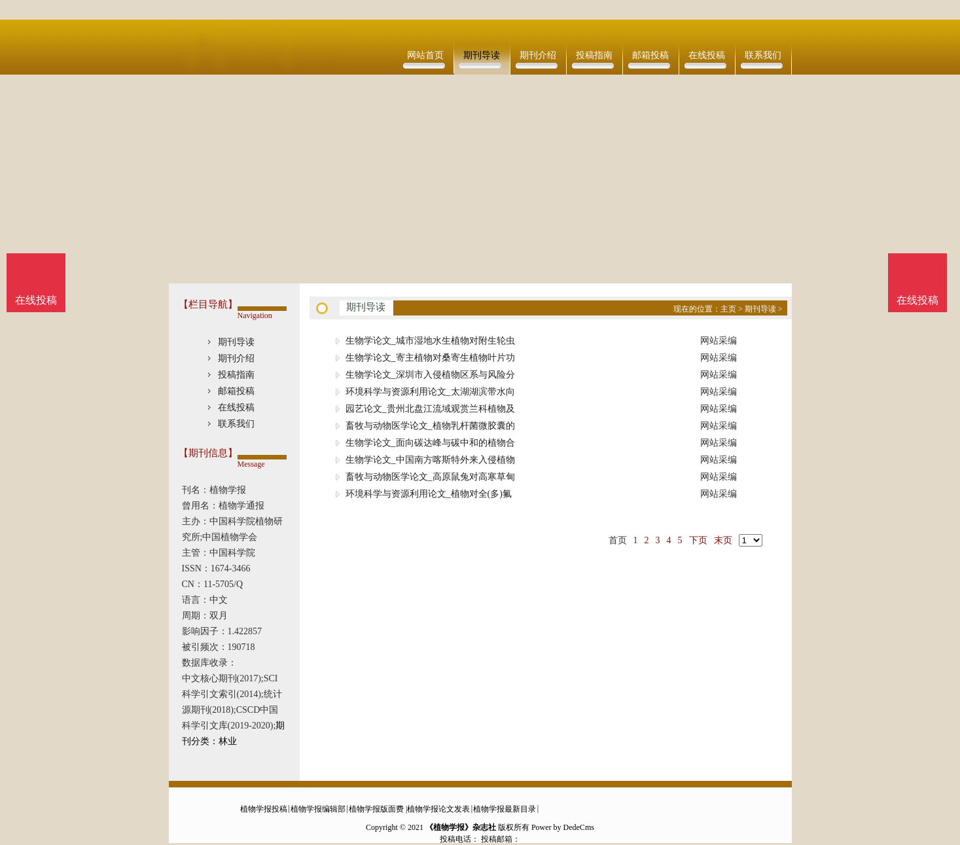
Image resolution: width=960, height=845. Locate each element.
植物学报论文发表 (438, 809)
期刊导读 (481, 55)
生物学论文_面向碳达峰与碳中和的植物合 (430, 443)
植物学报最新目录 (504, 809)
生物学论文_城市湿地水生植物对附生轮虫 (430, 341)
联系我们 (763, 55)
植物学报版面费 (376, 809)
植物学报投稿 (263, 809)
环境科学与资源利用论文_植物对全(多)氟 (429, 494)
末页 (723, 540)
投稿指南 (594, 55)
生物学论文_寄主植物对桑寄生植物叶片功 (430, 358)
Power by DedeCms (562, 827)
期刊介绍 (538, 55)
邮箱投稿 (650, 55)
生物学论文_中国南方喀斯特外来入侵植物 (430, 460)
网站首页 (425, 55)
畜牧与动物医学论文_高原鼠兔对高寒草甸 (430, 477)
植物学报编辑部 (318, 809)
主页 (728, 309)
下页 (698, 540)
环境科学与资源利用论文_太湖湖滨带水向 (430, 392)
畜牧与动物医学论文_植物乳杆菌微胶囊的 (430, 426)
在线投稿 (706, 55)
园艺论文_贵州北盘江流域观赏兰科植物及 (430, 409)
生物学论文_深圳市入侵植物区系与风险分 (430, 375)
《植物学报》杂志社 (460, 827)
